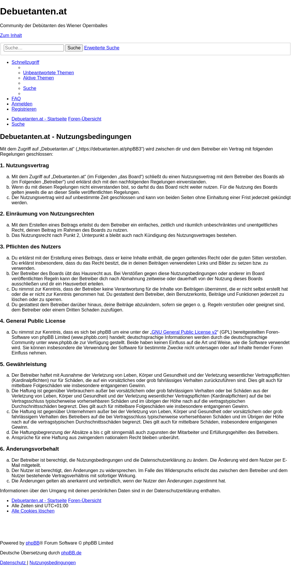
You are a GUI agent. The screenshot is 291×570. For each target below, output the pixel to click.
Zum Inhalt (11, 35)
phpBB (33, 543)
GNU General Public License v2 (184, 332)
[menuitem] (48, 72)
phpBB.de (71, 552)
